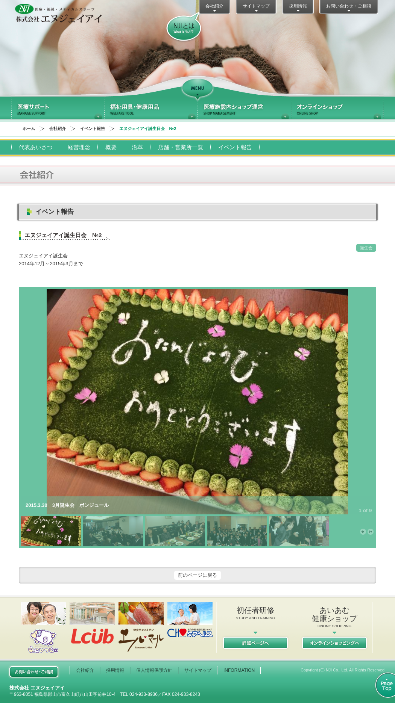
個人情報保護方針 (154, 670)
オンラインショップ (337, 108)
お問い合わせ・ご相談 (348, 8)
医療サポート (57, 108)
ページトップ (381, 685)
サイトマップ (256, 8)
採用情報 (298, 8)
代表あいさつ (36, 147)
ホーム (29, 128)
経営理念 (79, 147)
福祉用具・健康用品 (151, 108)
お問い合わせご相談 (33, 671)
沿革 (137, 147)
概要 (111, 147)
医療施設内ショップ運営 (244, 108)
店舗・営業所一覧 (180, 147)
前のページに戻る (197, 575)
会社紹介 (214, 8)
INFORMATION (239, 670)
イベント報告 (92, 128)
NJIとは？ (183, 27)
